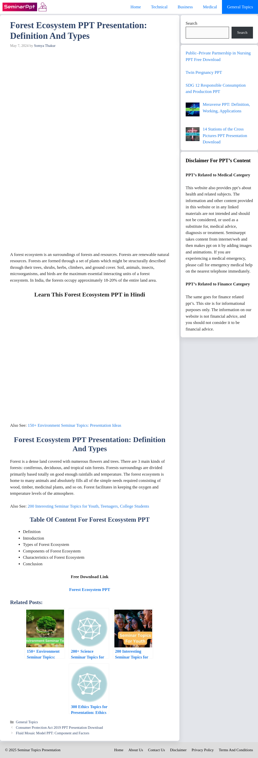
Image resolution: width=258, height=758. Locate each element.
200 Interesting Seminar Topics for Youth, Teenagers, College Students (88, 506)
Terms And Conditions (236, 750)
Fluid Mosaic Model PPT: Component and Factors (52, 733)
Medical (210, 7)
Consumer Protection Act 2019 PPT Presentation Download (59, 728)
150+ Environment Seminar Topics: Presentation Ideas (74, 425)
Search (191, 23)
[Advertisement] (89, 88)
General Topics (240, 7)
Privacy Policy (202, 750)
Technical (159, 7)
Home (136, 7)
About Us (135, 750)
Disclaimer (178, 750)
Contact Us (156, 750)
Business (185, 7)
